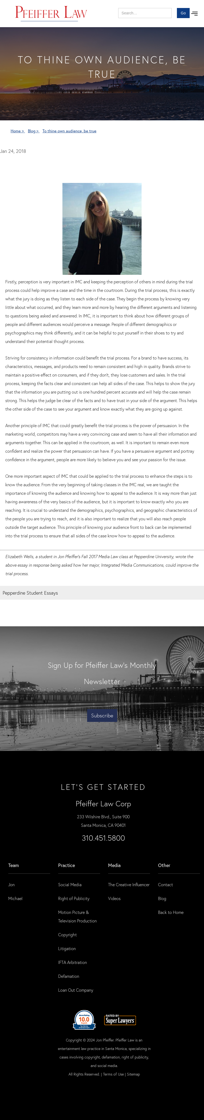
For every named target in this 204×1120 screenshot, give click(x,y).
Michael (15, 898)
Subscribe (102, 715)
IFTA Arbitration (72, 962)
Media (114, 865)
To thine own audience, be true (69, 130)
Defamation (68, 976)
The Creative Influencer (129, 884)
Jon (11, 884)
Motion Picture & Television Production (77, 916)
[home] (51, 13)
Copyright (67, 934)
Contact (165, 884)
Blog (162, 898)
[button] (194, 13)
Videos (114, 898)
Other (164, 865)
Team (13, 865)
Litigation (67, 948)
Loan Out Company (75, 990)
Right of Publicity (74, 898)
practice (66, 865)
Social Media (70, 884)
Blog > (34, 130)
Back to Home (171, 912)
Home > (18, 130)
